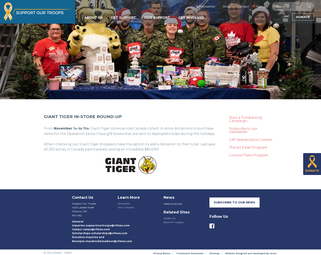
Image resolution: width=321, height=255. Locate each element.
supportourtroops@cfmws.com (108, 225)
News (169, 197)
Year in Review (126, 207)
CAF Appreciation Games (250, 140)
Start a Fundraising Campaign (245, 119)
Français (262, 6)
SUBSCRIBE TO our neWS (234, 202)
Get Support (123, 18)
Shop (226, 6)
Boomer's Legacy (174, 222)
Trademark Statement (189, 253)
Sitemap (214, 253)
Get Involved (191, 18)
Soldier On (170, 218)
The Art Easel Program (248, 147)
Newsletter (124, 203)
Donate (303, 17)
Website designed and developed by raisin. (251, 253)
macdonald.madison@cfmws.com (109, 241)
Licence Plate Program (248, 155)
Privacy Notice (161, 253)
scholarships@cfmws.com (109, 233)
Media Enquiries (173, 203)
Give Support (157, 18)
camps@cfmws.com (96, 229)
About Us (93, 18)
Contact (243, 6)
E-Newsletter (205, 6)
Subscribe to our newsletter (243, 130)
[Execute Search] (309, 6)
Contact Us (82, 197)
